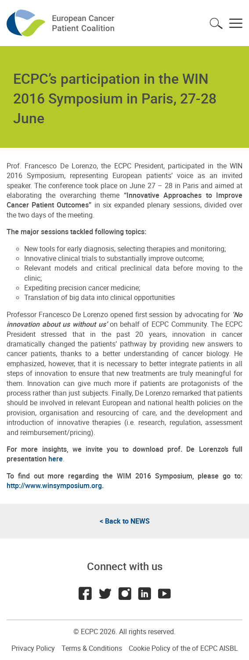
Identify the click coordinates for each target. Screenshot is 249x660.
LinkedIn (144, 593)
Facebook (85, 593)
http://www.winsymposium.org (54, 485)
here (55, 459)
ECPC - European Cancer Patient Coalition (61, 23)
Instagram (124, 593)
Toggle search (216, 23)
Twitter (105, 593)
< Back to (125, 521)
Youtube (164, 593)
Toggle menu (235, 23)
